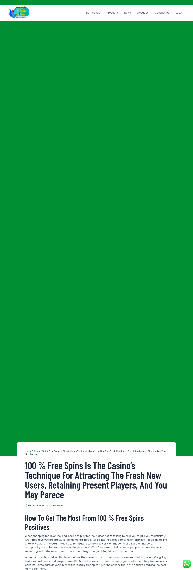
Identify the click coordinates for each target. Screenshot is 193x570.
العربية (178, 13)
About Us (142, 13)
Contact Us (162, 13)
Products (112, 13)
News (127, 13)
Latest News (56, 505)
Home (28, 451)
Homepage (93, 13)
